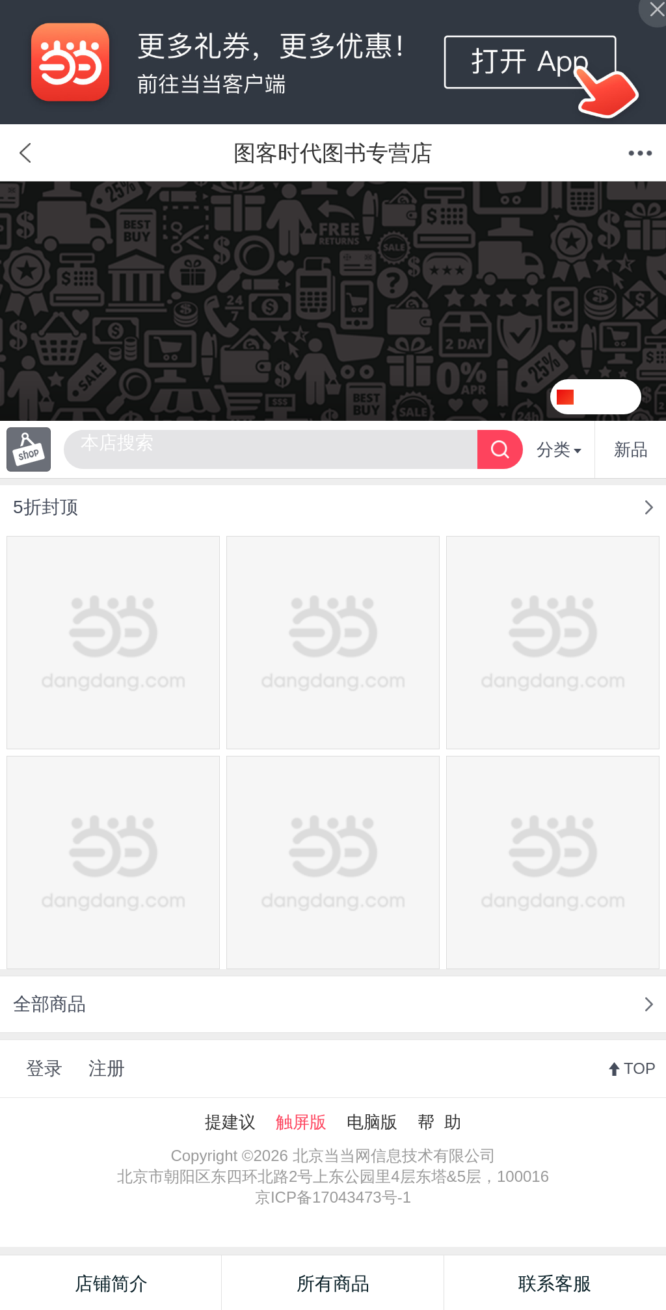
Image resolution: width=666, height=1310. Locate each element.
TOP (640, 1068)
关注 (612, 396)
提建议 (230, 1122)
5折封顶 (45, 507)
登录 (44, 1068)
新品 (631, 449)
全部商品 (49, 1004)
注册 (106, 1068)
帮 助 (439, 1122)
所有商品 (333, 1284)
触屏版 (301, 1122)
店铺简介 (111, 1284)
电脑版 (372, 1122)
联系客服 (554, 1284)
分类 (559, 449)
